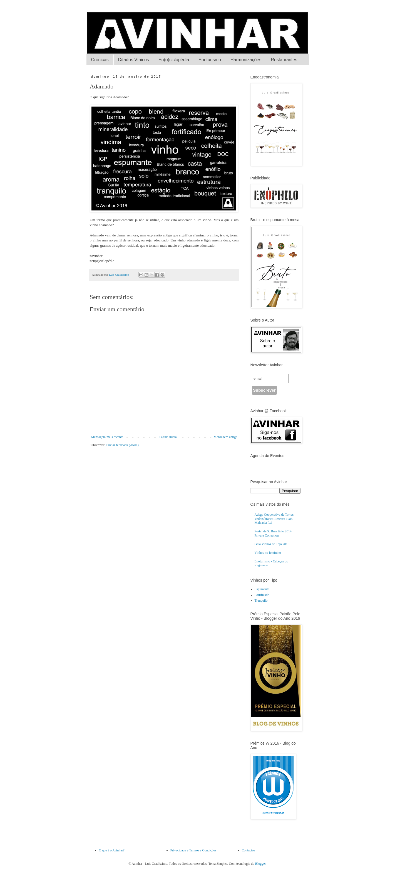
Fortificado (262, 595)
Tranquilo (261, 600)
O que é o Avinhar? (112, 850)
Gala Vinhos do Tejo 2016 (272, 544)
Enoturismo (209, 59)
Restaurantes (284, 59)
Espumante (262, 589)
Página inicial (168, 437)
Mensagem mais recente (107, 437)
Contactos (248, 850)
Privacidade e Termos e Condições (193, 850)
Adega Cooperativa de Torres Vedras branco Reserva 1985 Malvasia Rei (274, 519)
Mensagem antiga (225, 437)
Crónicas (100, 59)
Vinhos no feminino (268, 553)
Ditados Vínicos (133, 59)
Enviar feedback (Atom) (122, 445)
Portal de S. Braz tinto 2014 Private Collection (273, 533)
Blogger (260, 864)
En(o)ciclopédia (173, 59)
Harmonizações (245, 59)
